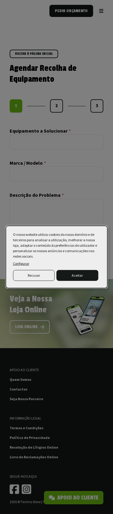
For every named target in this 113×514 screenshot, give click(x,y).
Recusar (34, 275)
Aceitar (77, 275)
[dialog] (57, 257)
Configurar (21, 263)
